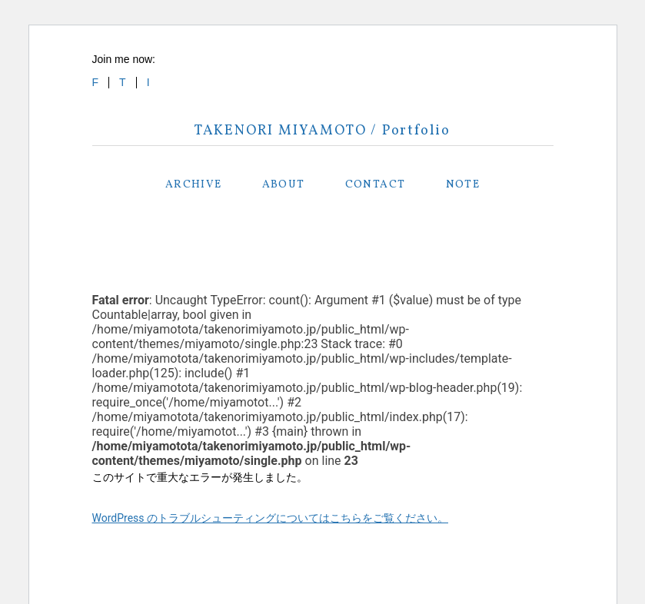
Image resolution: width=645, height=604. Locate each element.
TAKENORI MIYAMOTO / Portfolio (322, 131)
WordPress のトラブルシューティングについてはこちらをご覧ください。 (270, 518)
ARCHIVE (193, 185)
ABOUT (283, 185)
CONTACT (375, 185)
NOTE (463, 185)
